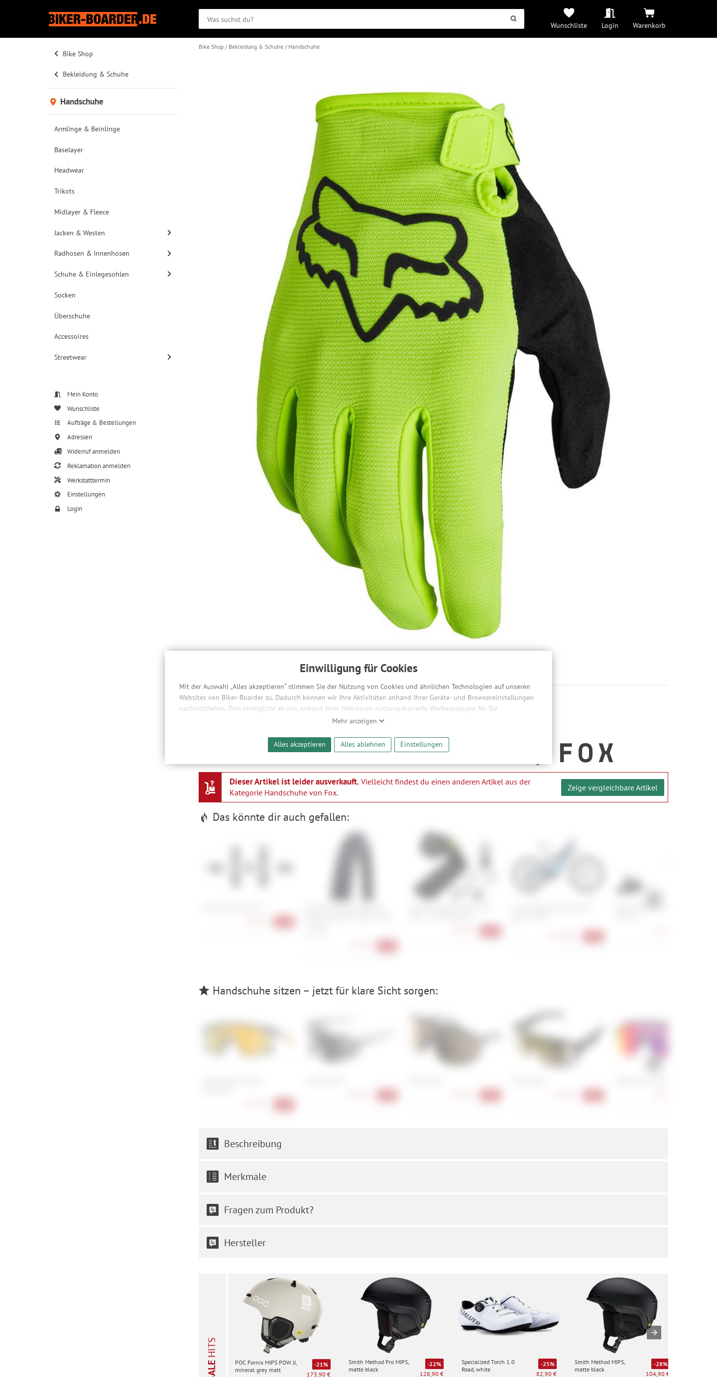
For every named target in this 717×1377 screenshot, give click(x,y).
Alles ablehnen (363, 744)
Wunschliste (569, 25)
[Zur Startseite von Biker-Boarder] (113, 19)
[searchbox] (361, 19)
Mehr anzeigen (358, 721)
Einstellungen (421, 744)
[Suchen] (513, 19)
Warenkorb (649, 25)
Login (609, 25)
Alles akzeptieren (300, 744)
